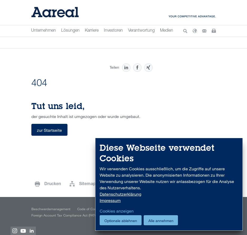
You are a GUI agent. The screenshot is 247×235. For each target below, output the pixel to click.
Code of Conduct (90, 209)
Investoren (113, 31)
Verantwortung (141, 31)
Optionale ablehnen (120, 220)
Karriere (92, 31)
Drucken (52, 184)
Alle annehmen (160, 220)
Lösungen (70, 31)
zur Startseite (49, 130)
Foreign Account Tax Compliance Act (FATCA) (65, 215)
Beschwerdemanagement (50, 209)
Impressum (110, 200)
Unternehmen (43, 31)
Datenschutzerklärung (120, 194)
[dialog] (169, 184)
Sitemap (87, 184)
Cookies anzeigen (117, 211)
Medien (166, 31)
